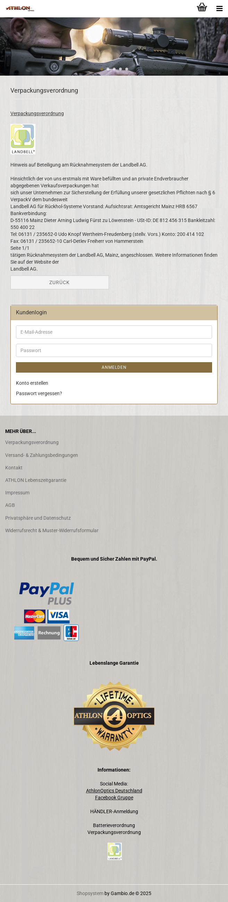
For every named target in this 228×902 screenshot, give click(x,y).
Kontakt (14, 467)
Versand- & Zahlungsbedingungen (41, 455)
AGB (10, 505)
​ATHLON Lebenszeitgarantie (35, 480)
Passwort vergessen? (39, 393)
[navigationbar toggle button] (219, 8)
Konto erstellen (32, 383)
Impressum (17, 492)
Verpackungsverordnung (32, 442)
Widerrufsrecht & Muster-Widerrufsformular (52, 530)
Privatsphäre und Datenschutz (38, 518)
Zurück (59, 282)
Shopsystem (90, 893)
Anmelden (114, 367)
